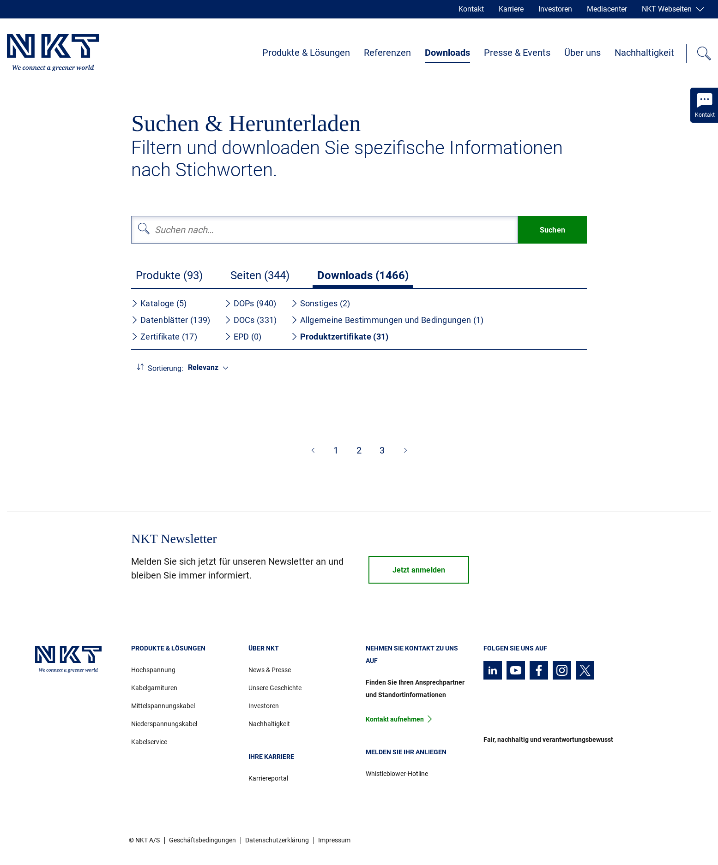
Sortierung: (165, 368)
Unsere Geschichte (275, 688)
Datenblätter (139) (170, 320)
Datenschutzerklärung (277, 840)
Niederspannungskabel (164, 724)
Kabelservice (149, 742)
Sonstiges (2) (320, 303)
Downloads (447, 52)
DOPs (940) (250, 303)
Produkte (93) (169, 275)
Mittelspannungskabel (163, 706)
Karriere (511, 9)
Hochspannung (153, 670)
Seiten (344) (260, 275)
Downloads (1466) (363, 275)
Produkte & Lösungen (306, 52)
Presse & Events (517, 52)
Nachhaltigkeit (644, 52)
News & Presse (269, 670)
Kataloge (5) (159, 303)
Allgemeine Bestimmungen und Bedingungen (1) (387, 320)
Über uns (582, 52)
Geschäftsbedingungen (202, 840)
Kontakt (471, 9)
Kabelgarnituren (154, 688)
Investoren (555, 9)
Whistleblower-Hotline (397, 773)
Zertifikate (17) (164, 336)
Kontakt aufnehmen (395, 719)
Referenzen (387, 52)
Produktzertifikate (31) (340, 336)
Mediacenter (607, 9)
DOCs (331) (250, 320)
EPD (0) (243, 336)
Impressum (334, 840)
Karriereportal (268, 778)
